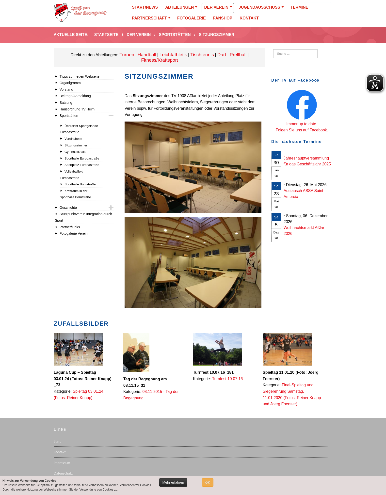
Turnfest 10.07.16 (227, 379)
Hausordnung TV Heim (77, 109)
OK (207, 482)
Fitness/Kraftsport (159, 60)
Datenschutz (63, 473)
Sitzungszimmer (75, 145)
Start (57, 441)
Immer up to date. (301, 124)
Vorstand (66, 89)
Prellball (238, 54)
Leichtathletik (173, 54)
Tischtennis (202, 54)
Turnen (126, 54)
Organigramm (70, 83)
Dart (222, 54)
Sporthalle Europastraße (81, 158)
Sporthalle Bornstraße (80, 184)
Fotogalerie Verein (74, 233)
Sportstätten (69, 116)
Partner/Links (70, 227)
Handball (147, 54)
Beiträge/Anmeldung (75, 96)
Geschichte (68, 208)
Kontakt (60, 452)
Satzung (66, 103)
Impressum (62, 462)
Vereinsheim (73, 139)
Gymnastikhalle (75, 152)
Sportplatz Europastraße (81, 165)
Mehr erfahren (173, 482)
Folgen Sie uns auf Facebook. (302, 130)
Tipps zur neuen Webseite (79, 76)
